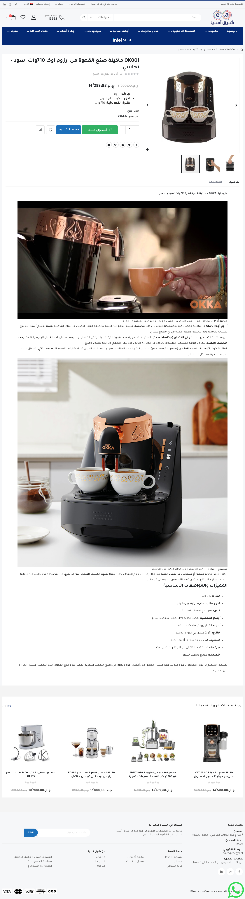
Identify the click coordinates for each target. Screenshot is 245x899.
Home (242, 49)
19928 (239, 844)
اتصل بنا (59, 4)
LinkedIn (122, 145)
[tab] (234, 182)
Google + (116, 145)
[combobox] (140, 17)
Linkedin (221, 871)
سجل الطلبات (135, 861)
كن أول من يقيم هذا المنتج (107, 74)
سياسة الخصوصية (40, 861)
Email (109, 145)
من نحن (100, 857)
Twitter (129, 145)
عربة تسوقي (174, 866)
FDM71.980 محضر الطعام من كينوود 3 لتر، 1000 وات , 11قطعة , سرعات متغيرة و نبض (153, 775)
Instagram (230, 871)
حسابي (178, 861)
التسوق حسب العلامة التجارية (33, 857)
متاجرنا (101, 866)
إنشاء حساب (43, 4)
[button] (147, 150)
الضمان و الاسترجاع (40, 866)
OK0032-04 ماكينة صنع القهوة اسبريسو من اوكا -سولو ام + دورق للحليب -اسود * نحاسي (214, 775)
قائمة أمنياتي (135, 857)
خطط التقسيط (68, 129)
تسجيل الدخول (77, 4)
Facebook (136, 145)
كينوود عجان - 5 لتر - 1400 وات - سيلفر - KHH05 (30, 775)
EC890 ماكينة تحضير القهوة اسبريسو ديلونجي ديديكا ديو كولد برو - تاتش (92, 775)
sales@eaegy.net (233, 853)
